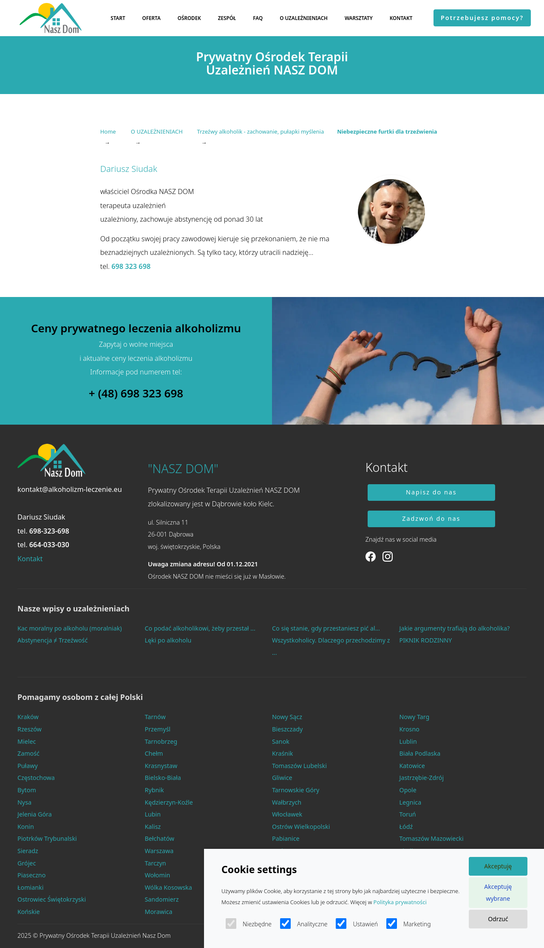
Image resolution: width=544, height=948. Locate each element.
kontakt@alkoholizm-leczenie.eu (69, 489)
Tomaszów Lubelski (299, 766)
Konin (25, 826)
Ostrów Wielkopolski (301, 826)
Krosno (409, 729)
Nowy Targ (415, 717)
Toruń (408, 814)
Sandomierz (162, 899)
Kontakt (29, 558)
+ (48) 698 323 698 (136, 393)
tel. (43, 531)
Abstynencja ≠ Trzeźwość (52, 640)
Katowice (412, 766)
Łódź (406, 826)
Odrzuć (498, 919)
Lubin (153, 814)
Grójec (26, 863)
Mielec (26, 741)
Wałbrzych (286, 802)
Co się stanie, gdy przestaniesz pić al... (326, 628)
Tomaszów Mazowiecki (432, 838)
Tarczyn (155, 863)
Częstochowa (36, 778)
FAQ (258, 17)
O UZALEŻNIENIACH (304, 17)
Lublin (408, 741)
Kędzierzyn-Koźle (169, 802)
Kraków (28, 717)
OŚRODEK (189, 17)
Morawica (159, 912)
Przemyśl (158, 729)
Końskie (28, 912)
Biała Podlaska (420, 753)
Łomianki (30, 887)
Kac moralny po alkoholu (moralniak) (69, 628)
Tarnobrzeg (161, 741)
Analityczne (303, 923)
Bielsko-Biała (163, 778)
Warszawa (159, 851)
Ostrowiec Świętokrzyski (51, 899)
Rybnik (154, 790)
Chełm (154, 753)
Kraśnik (282, 753)
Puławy (27, 766)
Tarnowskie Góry (295, 790)
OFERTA (151, 17)
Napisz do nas (431, 492)
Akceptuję (498, 866)
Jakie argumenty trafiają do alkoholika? (455, 628)
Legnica (411, 802)
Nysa (24, 802)
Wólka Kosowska (168, 887)
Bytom (26, 790)
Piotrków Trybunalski (47, 838)
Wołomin (157, 875)
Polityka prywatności (400, 902)
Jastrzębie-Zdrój (422, 778)
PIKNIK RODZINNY (426, 640)
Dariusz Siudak (41, 517)
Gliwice (282, 778)
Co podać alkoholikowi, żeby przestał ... (200, 628)
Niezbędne (249, 923)
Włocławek (287, 814)
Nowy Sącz (287, 717)
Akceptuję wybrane (498, 892)
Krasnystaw (161, 766)
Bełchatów (160, 838)
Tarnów (155, 717)
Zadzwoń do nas (431, 518)
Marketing (408, 923)
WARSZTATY (359, 17)
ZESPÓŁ (227, 17)
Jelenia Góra (34, 814)
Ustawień (357, 923)
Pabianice (286, 838)
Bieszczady (287, 729)
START (117, 17)
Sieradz (27, 851)
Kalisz (153, 826)
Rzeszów (29, 729)
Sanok (280, 741)
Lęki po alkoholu (168, 640)
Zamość (28, 753)
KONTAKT (401, 17)
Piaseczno (31, 875)
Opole (408, 790)
